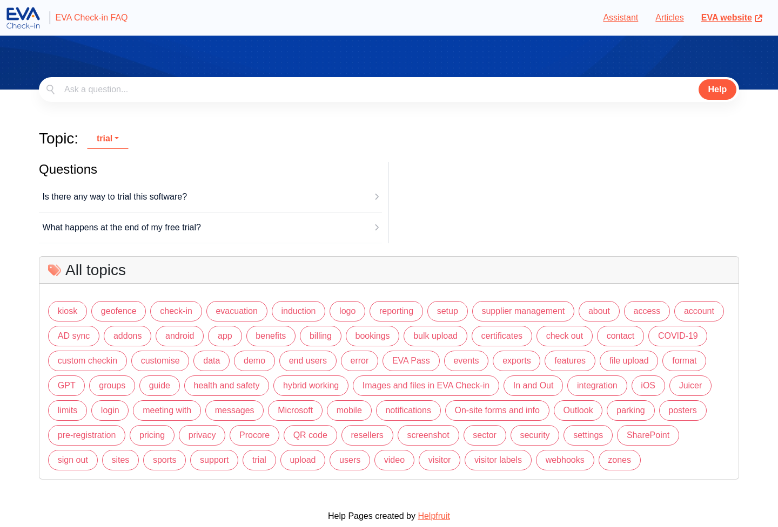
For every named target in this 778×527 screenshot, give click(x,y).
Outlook (578, 410)
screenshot (428, 435)
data (211, 360)
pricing (152, 435)
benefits (271, 335)
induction (298, 311)
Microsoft (295, 410)
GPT (67, 385)
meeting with (167, 410)
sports (165, 459)
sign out (73, 459)
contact (621, 335)
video (394, 459)
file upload (629, 360)
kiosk (67, 311)
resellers (367, 435)
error (360, 360)
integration (597, 385)
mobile (349, 410)
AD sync (74, 335)
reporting (396, 311)
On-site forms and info (497, 410)
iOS (648, 385)
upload (303, 459)
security (534, 435)
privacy (202, 435)
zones (619, 459)
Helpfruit (434, 516)
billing (321, 335)
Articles (669, 17)
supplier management (523, 311)
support (214, 459)
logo (347, 311)
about (599, 311)
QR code (310, 435)
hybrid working (311, 385)
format (684, 360)
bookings (372, 335)
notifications (408, 410)
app (225, 335)
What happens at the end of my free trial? (121, 227)
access (647, 311)
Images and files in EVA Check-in (426, 385)
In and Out (533, 385)
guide (159, 385)
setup (447, 311)
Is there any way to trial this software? (114, 196)
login (110, 410)
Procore (254, 435)
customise (160, 360)
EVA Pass (411, 360)
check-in (176, 311)
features (570, 360)
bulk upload (435, 335)
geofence (119, 311)
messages (234, 410)
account (699, 311)
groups (112, 385)
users (349, 459)
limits (67, 410)
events (466, 360)
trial (104, 138)
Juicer (690, 385)
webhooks (565, 459)
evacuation (236, 311)
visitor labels (498, 459)
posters (682, 410)
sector (485, 435)
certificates (501, 335)
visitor (439, 459)
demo (254, 360)
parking (630, 410)
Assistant (620, 17)
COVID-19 (678, 335)
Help (717, 89)
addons (127, 335)
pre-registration (87, 435)
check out (564, 335)
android (179, 335)
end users (308, 360)
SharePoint (648, 435)
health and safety (227, 385)
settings (588, 435)
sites (120, 459)
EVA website (732, 17)
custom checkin (87, 360)
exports (516, 360)
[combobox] (389, 89)
